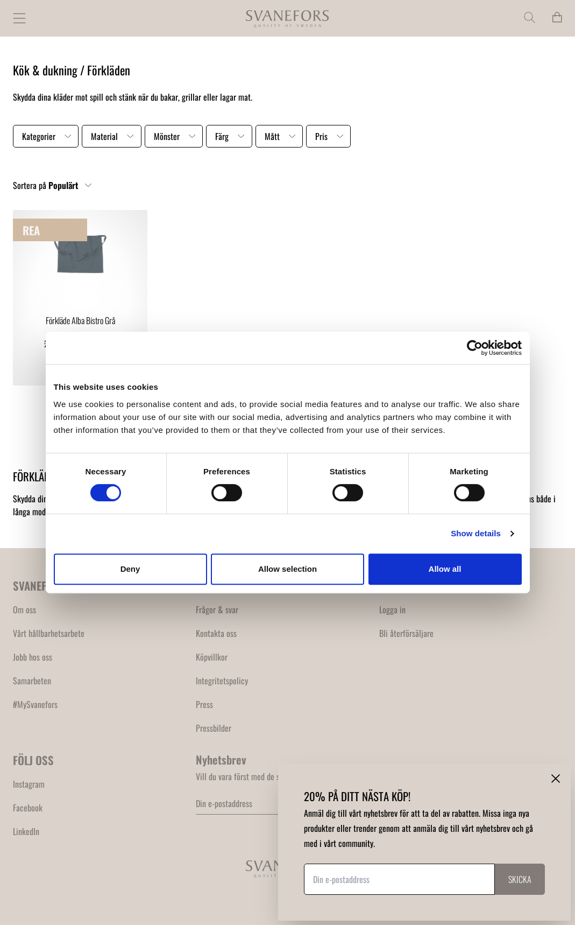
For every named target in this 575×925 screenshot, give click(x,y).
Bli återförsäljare (406, 633)
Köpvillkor (212, 656)
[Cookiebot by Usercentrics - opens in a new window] (475, 348)
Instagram (29, 783)
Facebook (27, 807)
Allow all (445, 568)
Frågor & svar (217, 609)
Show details (476, 533)
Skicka (519, 879)
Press (204, 704)
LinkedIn (26, 831)
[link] (80, 298)
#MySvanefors (35, 704)
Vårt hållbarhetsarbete (48, 633)
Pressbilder (213, 727)
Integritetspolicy (222, 680)
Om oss (24, 609)
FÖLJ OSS (33, 760)
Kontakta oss (216, 633)
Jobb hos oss (32, 656)
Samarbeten (32, 680)
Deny (130, 568)
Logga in (392, 609)
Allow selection (287, 568)
